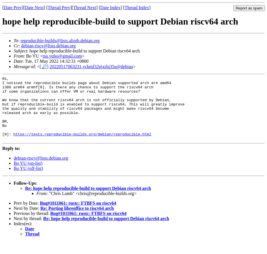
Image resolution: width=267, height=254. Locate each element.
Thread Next (84, 7)
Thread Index (137, 7)
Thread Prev (59, 7)
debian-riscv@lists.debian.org (48, 45)
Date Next (34, 7)
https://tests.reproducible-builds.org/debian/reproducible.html (82, 146)
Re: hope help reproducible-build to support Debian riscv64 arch (88, 201)
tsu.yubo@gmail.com (62, 56)
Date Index (110, 7)
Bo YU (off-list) (28, 181)
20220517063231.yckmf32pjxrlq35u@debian (91, 66)
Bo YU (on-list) (28, 176)
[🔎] (44, 66)
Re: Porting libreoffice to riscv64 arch (77, 221)
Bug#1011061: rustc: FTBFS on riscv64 (78, 216)
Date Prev (13, 7)
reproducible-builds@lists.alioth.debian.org (60, 40)
